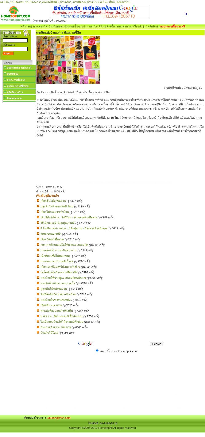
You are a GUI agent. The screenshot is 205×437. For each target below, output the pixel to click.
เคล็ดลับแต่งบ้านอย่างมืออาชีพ (59, 272)
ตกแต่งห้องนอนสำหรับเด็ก (56, 310)
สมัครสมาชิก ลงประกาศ (19, 68)
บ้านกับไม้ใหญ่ (49, 332)
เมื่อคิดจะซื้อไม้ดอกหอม (55, 255)
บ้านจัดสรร (17, 2)
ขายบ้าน (102, 2)
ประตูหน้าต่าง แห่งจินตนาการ (58, 250)
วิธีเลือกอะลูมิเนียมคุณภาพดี (57, 223)
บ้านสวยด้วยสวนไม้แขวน (55, 327)
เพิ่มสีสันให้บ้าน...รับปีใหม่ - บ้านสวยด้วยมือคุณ (68, 217)
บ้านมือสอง (79, 2)
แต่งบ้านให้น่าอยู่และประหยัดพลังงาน (63, 277)
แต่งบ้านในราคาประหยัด (55, 299)
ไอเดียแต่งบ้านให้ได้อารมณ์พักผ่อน (61, 321)
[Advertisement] (18, 167)
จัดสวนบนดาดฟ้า (50, 234)
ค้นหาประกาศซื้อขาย (17, 86)
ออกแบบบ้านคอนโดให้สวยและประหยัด (64, 244)
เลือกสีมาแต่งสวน (51, 305)
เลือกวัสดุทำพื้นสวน (52, 239)
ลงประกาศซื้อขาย (16, 80)
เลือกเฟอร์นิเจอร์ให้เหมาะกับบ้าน (60, 266)
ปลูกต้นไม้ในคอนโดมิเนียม (56, 206)
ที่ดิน (112, 2)
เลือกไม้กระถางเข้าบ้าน (54, 212)
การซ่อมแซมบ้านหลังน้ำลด (56, 261)
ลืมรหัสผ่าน (12, 74)
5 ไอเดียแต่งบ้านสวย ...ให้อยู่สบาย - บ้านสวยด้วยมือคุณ (74, 228)
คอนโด (4, 2)
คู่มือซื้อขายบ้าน (15, 92)
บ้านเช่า (92, 2)
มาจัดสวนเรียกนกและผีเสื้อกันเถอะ (61, 316)
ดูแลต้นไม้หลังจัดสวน (53, 288)
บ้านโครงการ (33, 2)
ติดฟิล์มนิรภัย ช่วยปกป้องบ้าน (58, 294)
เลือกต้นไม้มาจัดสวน (53, 201)
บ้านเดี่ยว (65, 2)
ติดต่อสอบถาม (14, 98)
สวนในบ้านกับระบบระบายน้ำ (57, 283)
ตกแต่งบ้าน (123, 2)
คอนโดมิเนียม (50, 2)
